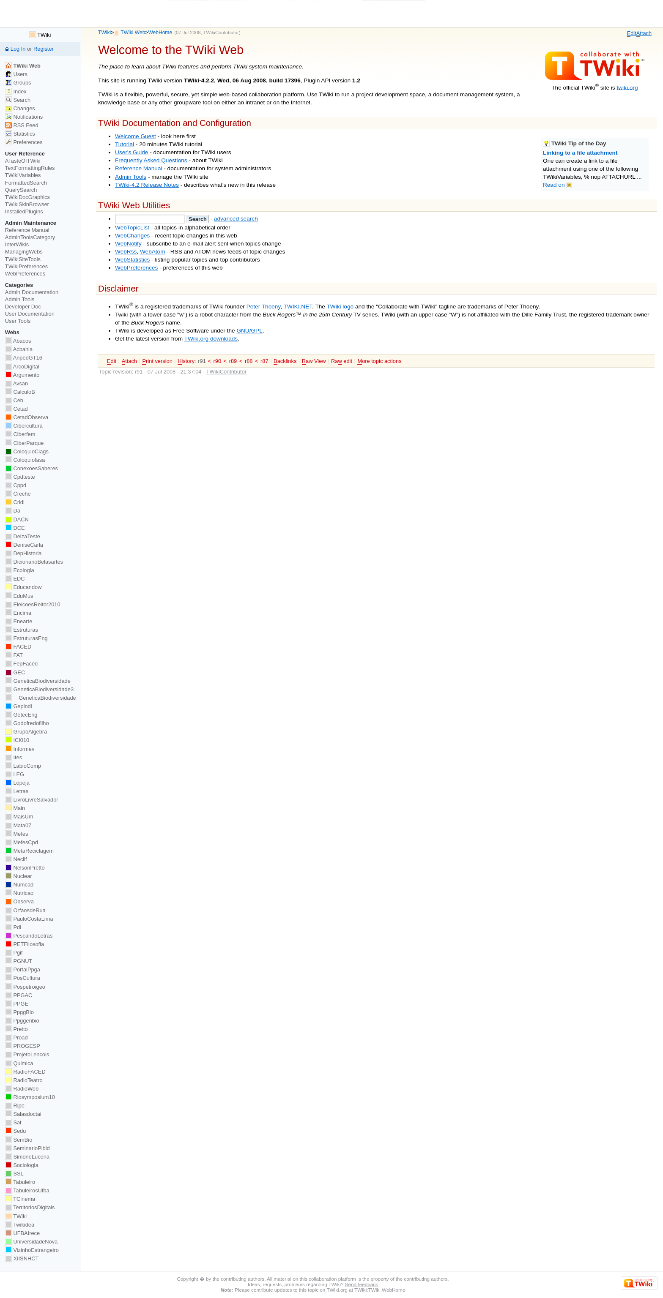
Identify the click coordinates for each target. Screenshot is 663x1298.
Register (43, 49)
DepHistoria (23, 553)
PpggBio (19, 1012)
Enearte (19, 621)
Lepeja (17, 783)
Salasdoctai (23, 1114)
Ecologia (19, 570)
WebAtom (152, 251)
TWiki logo (339, 306)
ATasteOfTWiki (23, 161)
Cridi (15, 502)
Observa (19, 901)
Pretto (16, 1029)
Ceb (14, 400)
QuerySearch (21, 190)
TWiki (104, 32)
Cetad (16, 409)
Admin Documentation (31, 292)
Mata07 (18, 825)
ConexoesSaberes (31, 468)
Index (16, 91)
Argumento (22, 375)
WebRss (126, 251)
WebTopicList (132, 227)
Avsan (16, 383)
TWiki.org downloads (211, 338)
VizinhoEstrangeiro (32, 1250)
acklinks (285, 361)
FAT (14, 655)
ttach (644, 33)
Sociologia (21, 1165)
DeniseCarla (24, 545)
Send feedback (361, 1284)
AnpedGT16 (23, 357)
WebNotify (128, 243)
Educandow (23, 587)
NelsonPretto (25, 867)
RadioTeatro (24, 1080)
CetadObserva (26, 417)
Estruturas (21, 630)
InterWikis (17, 244)
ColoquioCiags (27, 451)
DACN (17, 519)
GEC (15, 672)
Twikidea (19, 1225)
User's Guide (131, 152)
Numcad (19, 884)
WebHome (160, 32)
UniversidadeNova (31, 1241)
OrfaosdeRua (25, 910)
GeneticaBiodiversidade (38, 681)
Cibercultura (24, 426)
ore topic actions (379, 361)
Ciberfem (20, 434)
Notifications (24, 117)
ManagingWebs (24, 251)
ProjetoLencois (27, 1054)
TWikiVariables (23, 175)
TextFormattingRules (30, 168)
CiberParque (24, 443)
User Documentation (30, 314)
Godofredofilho (27, 723)
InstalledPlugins (24, 211)
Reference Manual (138, 168)
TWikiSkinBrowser (27, 204)
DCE (15, 528)
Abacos (18, 341)
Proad (16, 1037)
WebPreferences (136, 268)
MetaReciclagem (29, 851)
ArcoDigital (22, 366)
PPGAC (18, 995)
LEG (14, 774)
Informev (19, 749)
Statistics (20, 134)
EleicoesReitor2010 (32, 604)
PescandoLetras (28, 936)
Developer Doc (23, 306)
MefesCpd (21, 842)
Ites (13, 757)
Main (15, 808)
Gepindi (18, 706)
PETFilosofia (24, 944)
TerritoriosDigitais (30, 1207)
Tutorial (124, 144)
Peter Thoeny (264, 306)
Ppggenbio (22, 1020)
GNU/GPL (249, 330)
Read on (557, 185)
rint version (157, 361)
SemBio (18, 1140)
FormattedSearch (26, 183)
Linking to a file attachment (580, 153)
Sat (13, 1122)
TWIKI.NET (298, 306)
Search (17, 100)
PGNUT (18, 961)
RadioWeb (21, 1088)
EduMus (19, 596)
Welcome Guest (135, 136)
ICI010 (17, 740)
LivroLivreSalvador (31, 799)
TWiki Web (133, 32)
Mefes (16, 834)
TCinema (20, 1199)
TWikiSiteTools (23, 259)
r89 (233, 361)
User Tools (17, 321)
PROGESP (22, 1046)
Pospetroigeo (25, 987)
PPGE (16, 1004)
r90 (217, 361)
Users (16, 74)
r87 (264, 361)
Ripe (15, 1105)
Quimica (19, 1063)
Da (12, 510)
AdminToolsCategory (30, 237)
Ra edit (341, 361)
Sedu (15, 1131)
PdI (13, 927)
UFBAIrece (22, 1233)
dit (631, 33)
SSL (14, 1173)
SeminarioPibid (27, 1148)
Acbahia (19, 349)
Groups (18, 82)
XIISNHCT (21, 1258)
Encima (18, 613)
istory (186, 361)
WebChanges (132, 235)
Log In (18, 49)
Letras (16, 791)
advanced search (236, 218)
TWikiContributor (221, 32)
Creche (18, 494)
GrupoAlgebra (26, 731)
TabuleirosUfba (27, 1190)
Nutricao (19, 893)
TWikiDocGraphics (27, 197)
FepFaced (21, 663)
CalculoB (20, 392)
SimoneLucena (27, 1156)
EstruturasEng (26, 638)
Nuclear (18, 876)
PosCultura (22, 978)
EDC (15, 578)
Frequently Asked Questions (151, 160)
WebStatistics (132, 259)
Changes (20, 108)
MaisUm (19, 816)
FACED (18, 647)
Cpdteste (20, 477)
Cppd (15, 485)
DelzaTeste (22, 536)
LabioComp (23, 766)
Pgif (14, 952)
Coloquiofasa (25, 460)
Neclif (16, 859)
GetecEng (21, 715)
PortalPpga (22, 969)
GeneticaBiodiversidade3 (39, 689)
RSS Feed (21, 125)
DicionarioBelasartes (34, 562)
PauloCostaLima (29, 919)
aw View (314, 361)
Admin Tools (130, 177)
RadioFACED (25, 1072)
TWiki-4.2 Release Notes (147, 185)
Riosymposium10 (30, 1097)
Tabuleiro (20, 1182)
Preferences (24, 142)
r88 (249, 361)
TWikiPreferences (26, 266)
